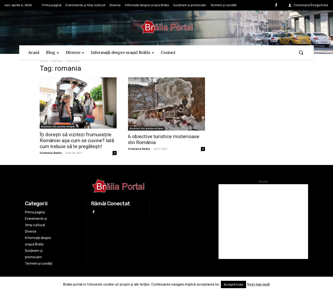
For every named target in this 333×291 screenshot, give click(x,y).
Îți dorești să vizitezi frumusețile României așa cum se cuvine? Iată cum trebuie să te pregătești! (77, 140)
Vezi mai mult (258, 284)
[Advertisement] (263, 221)
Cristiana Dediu (51, 153)
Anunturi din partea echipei (58, 126)
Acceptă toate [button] (233, 284)
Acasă (44, 61)
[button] (301, 52)
